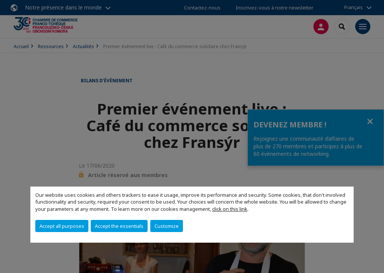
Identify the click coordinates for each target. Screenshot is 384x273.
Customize (166, 226)
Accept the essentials (119, 226)
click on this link (229, 209)
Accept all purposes (61, 226)
